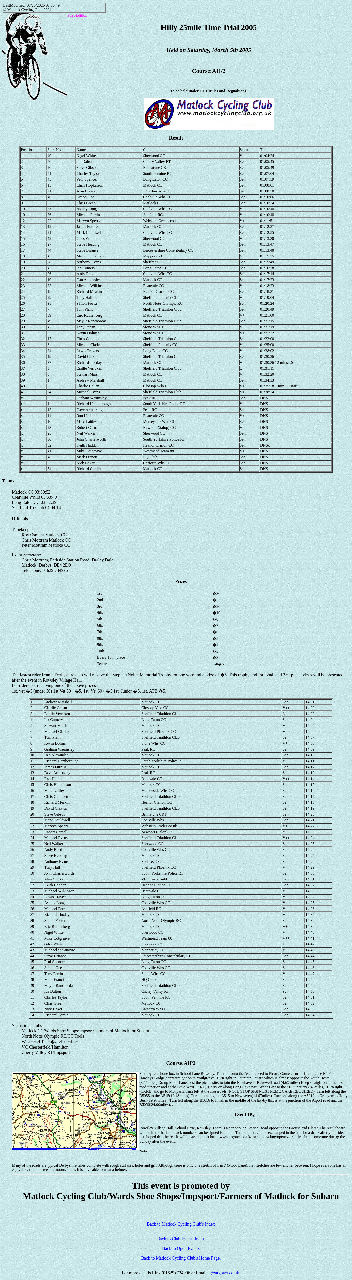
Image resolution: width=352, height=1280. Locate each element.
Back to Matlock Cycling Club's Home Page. (181, 1258)
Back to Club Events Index (181, 1238)
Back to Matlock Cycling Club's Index (181, 1224)
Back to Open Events (181, 1248)
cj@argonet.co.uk (223, 1272)
